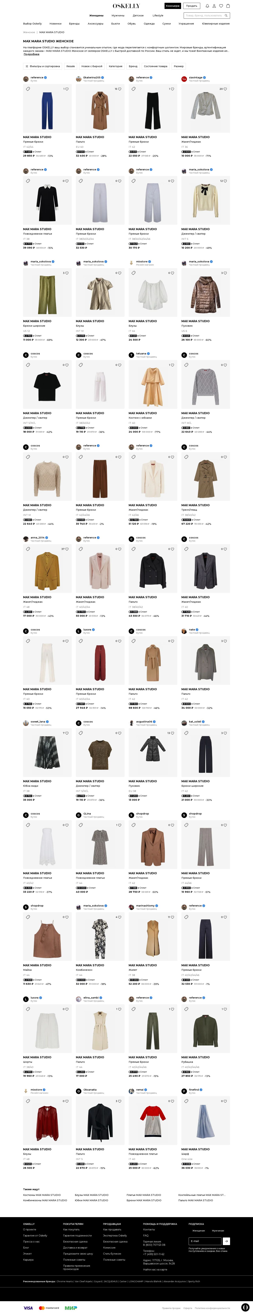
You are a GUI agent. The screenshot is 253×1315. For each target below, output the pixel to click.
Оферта (187, 1308)
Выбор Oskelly (32, 23)
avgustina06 (144, 721)
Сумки (166, 23)
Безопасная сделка (75, 1241)
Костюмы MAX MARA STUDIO (42, 1195)
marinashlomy (145, 905)
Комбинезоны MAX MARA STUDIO (45, 1200)
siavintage (195, 77)
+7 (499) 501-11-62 (153, 1254)
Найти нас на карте (155, 1269)
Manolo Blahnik (153, 1281)
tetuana (141, 353)
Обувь (132, 23)
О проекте (29, 1229)
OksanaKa (90, 1089)
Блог (26, 1247)
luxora (87, 629)
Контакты (149, 1229)
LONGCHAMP (136, 1281)
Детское (138, 15)
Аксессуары (95, 23)
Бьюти (115, 23)
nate (192, 629)
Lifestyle (158, 15)
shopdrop (142, 813)
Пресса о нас (31, 1241)
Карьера (28, 1259)
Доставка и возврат (75, 1247)
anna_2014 (37, 537)
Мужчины (118, 15)
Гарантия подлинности (77, 1235)
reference (37, 77)
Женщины (96, 15)
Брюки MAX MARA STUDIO (144, 1200)
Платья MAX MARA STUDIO (144, 1195)
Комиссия (109, 1247)
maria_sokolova (199, 169)
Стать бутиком (112, 1253)
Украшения (186, 23)
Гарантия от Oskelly (35, 1235)
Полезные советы (74, 1259)
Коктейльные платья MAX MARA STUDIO (204, 1195)
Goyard (98, 1281)
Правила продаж (171, 1308)
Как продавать (112, 1229)
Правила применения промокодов (76, 1267)
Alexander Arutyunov (174, 1281)
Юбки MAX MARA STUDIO (91, 1200)
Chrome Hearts (65, 1281)
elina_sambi (91, 997)
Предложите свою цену (78, 1253)
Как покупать (71, 1229)
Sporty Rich (194, 1281)
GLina (87, 813)
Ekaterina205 (91, 77)
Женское (29, 32)
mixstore (141, 261)
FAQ (145, 1235)
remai (139, 1089)
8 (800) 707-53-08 (154, 1244)
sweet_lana (38, 721)
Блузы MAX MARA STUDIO (91, 1195)
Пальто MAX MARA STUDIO (195, 1200)
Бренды (74, 23)
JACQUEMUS (110, 1281)
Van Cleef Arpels (83, 1281)
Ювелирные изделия (216, 23)
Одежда (149, 23)
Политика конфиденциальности (212, 1308)
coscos (35, 353)
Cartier (123, 1281)
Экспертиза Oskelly (115, 1235)
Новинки (55, 23)
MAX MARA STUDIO (37, 137)
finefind (194, 1089)
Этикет (27, 1253)
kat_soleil (195, 721)
